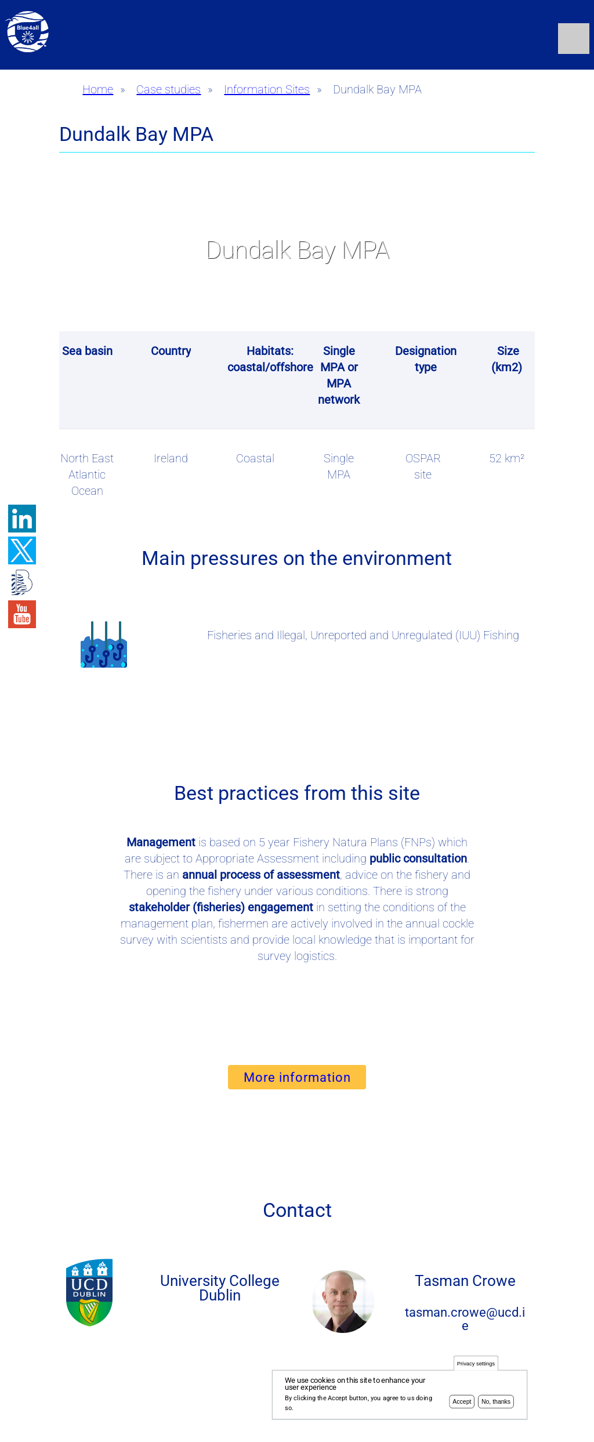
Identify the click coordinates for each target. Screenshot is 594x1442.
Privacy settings (476, 1366)
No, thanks (495, 1403)
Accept (461, 1403)
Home (97, 89)
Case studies (168, 89)
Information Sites (267, 89)
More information (297, 1077)
